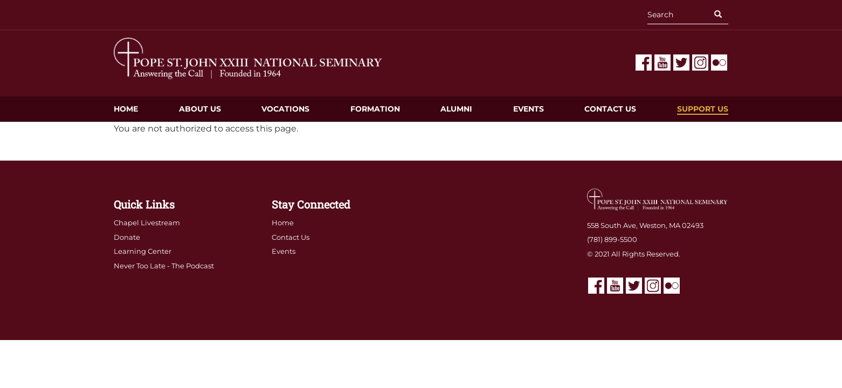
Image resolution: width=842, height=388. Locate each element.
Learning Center (142, 251)
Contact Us (610, 109)
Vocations (285, 109)
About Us (200, 109)
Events (528, 109)
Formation (375, 109)
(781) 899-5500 (612, 239)
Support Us (702, 109)
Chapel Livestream (147, 222)
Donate (127, 237)
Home (126, 109)
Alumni (456, 109)
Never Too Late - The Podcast (164, 265)
